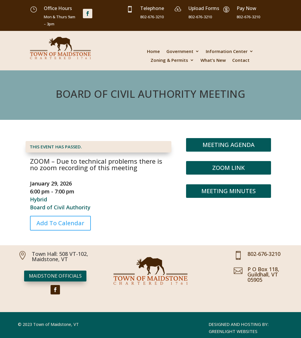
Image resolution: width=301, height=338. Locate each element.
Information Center (227, 51)
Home (153, 51)
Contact (241, 60)
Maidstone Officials (55, 276)
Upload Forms (203, 8)
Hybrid (38, 199)
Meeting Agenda (229, 145)
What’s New (213, 60)
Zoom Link (228, 168)
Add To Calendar (60, 223)
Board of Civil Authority (60, 207)
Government (179, 51)
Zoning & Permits (169, 60)
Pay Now (246, 8)
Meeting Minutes (228, 191)
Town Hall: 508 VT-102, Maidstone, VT (60, 256)
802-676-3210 (264, 253)
